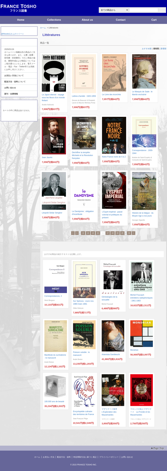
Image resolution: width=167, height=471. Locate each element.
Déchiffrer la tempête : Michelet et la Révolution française (82, 155)
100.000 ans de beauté (54, 401)
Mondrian (134, 350)
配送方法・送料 (64, 457)
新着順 (163, 49)
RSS (14, 127)
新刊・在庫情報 (11, 94)
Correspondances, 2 (53, 296)
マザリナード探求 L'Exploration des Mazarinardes (110, 412)
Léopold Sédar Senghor (52, 213)
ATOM (16, 130)
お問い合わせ (10, 88)
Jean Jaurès (47, 157)
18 (112, 233)
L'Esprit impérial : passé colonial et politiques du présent (112, 215)
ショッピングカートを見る (19, 116)
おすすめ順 (147, 49)
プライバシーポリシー (109, 457)
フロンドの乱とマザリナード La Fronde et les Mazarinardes (141, 412)
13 (88, 233)
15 (98, 233)
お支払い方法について (14, 75)
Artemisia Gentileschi (111, 354)
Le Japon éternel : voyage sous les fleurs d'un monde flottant (53, 98)
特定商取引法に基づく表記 (85, 457)
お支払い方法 (48, 457)
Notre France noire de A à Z (114, 157)
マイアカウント (156, 4)
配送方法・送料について (15, 82)
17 (108, 233)
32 (129, 233)
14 (93, 233)
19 (117, 233)
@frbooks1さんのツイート (12, 34)
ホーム (43, 28)
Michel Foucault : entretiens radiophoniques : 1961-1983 (141, 298)
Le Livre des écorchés (111, 94)
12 (83, 233)
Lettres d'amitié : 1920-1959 (84, 96)
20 (122, 233)
